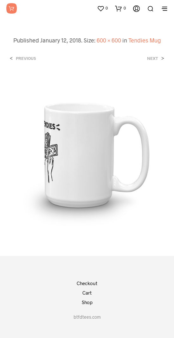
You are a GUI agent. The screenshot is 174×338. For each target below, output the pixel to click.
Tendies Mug (144, 40)
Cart (87, 293)
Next (152, 58)
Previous (26, 58)
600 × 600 (109, 40)
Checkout (87, 283)
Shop (87, 302)
